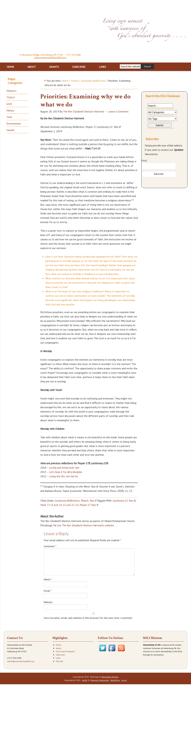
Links (58, 658)
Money (10, 110)
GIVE (9, 104)
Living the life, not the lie (63, 476)
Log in (124, 680)
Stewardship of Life (50, 26)
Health (10, 130)
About (58, 648)
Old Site (59, 661)
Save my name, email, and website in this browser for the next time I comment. (88, 618)
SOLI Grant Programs (65, 651)
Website (48, 602)
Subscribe (60, 654)
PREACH (11, 91)
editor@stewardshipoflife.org (50, 57)
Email (48, 590)
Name (48, 579)
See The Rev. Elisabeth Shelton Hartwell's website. (85, 525)
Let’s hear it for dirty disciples (65, 472)
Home (58, 645)
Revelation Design (110, 677)
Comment (50, 546)
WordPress (115, 680)
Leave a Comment (118, 111)
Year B (92, 500)
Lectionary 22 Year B (124, 500)
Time (9, 117)
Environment (14, 123)
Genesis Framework (100, 680)
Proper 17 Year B (88, 505)
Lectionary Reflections (67, 500)
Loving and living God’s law (64, 467)
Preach (84, 500)
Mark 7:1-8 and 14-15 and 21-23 (59, 505)
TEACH (11, 97)
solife (84, 680)
